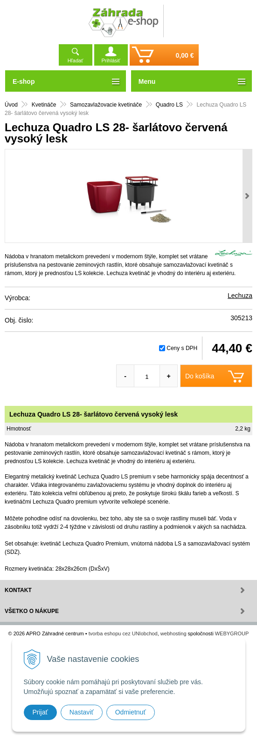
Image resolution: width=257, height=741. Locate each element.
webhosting (173, 633)
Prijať (40, 712)
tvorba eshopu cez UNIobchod (123, 633)
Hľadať (75, 60)
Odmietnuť (130, 712)
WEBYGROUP (232, 633)
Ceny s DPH (182, 348)
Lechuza (240, 295)
